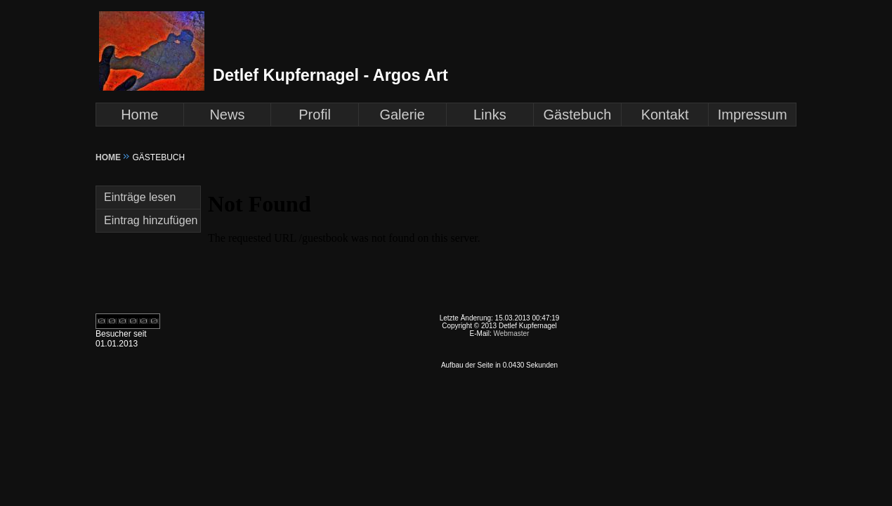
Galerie (401, 114)
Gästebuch (578, 114)
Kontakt (665, 114)
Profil (315, 114)
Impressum (752, 114)
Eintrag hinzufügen (150, 220)
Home (139, 114)
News (226, 114)
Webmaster (511, 333)
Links (489, 114)
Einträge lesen (140, 197)
